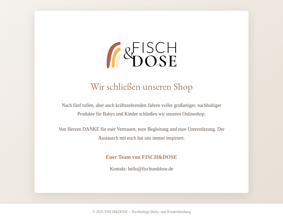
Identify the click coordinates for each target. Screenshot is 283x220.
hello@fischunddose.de (150, 168)
